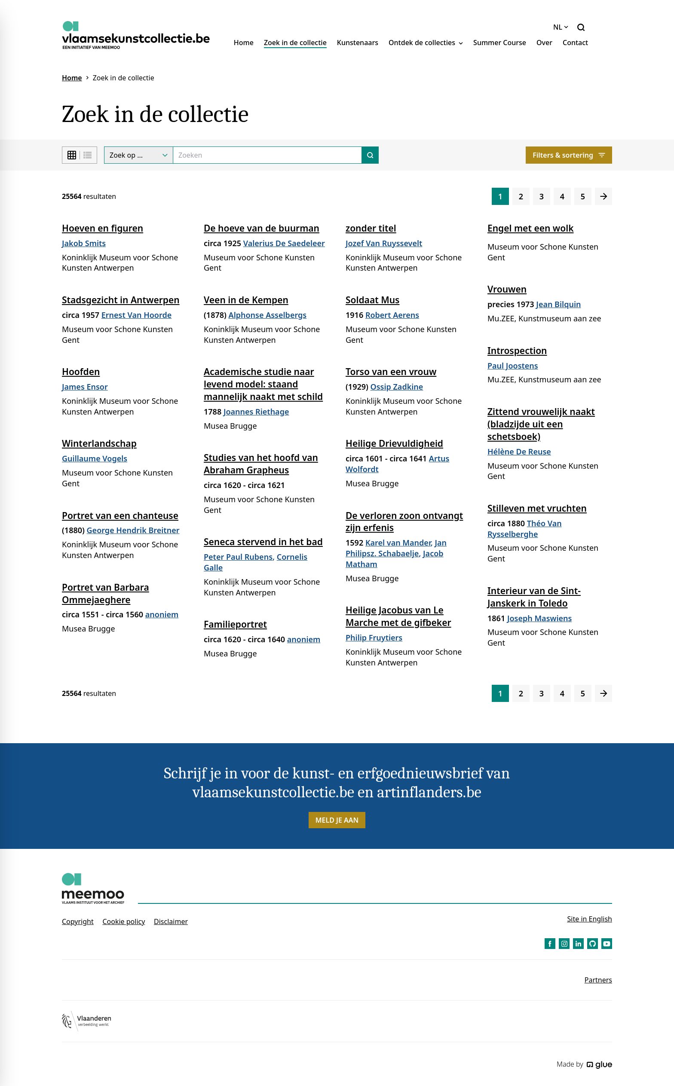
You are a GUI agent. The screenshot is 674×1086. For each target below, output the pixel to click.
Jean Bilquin (558, 304)
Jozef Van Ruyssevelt (384, 243)
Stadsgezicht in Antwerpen (121, 300)
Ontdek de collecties (426, 42)
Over (544, 42)
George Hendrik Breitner (133, 530)
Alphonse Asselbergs (268, 315)
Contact (575, 42)
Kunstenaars (357, 42)
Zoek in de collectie (295, 42)
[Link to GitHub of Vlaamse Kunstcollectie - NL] (592, 943)
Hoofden (81, 372)
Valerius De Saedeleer (284, 243)
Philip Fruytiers (374, 637)
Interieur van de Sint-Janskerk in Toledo (534, 597)
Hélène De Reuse (519, 451)
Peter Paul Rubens (238, 557)
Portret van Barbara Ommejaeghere (105, 593)
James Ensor (85, 386)
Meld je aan (337, 820)
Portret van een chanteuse (120, 515)
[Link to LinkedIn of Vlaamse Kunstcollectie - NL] (578, 943)
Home (244, 42)
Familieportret (235, 624)
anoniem (162, 614)
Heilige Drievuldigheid (394, 443)
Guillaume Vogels (94, 458)
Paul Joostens (512, 365)
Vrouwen (507, 289)
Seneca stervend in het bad (263, 542)
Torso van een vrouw (391, 372)
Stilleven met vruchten (537, 508)
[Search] (267, 155)
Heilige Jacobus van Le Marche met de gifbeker (398, 616)
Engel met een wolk (530, 228)
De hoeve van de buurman (261, 228)
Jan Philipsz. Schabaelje (396, 547)
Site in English (589, 919)
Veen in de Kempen (246, 300)
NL (560, 27)
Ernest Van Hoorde (136, 315)
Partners (598, 980)
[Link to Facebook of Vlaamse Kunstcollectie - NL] (550, 943)
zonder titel (371, 228)
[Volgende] (603, 196)
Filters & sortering (569, 155)
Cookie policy (123, 921)
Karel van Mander (398, 542)
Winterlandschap (99, 443)
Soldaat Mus (372, 300)
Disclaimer (171, 921)
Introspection (517, 351)
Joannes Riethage (256, 411)
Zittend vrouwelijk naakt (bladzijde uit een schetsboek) (541, 424)
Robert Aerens (392, 315)
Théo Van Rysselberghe (524, 528)
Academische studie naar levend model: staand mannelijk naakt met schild (263, 384)
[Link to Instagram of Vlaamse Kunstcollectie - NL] (564, 943)
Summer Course (499, 42)
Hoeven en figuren (102, 228)
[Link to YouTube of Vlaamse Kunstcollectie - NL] (606, 943)
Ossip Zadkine (397, 386)
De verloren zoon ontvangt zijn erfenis (404, 521)
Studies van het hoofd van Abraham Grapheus (261, 463)
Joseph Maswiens (539, 618)
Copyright (78, 921)
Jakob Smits (84, 243)
